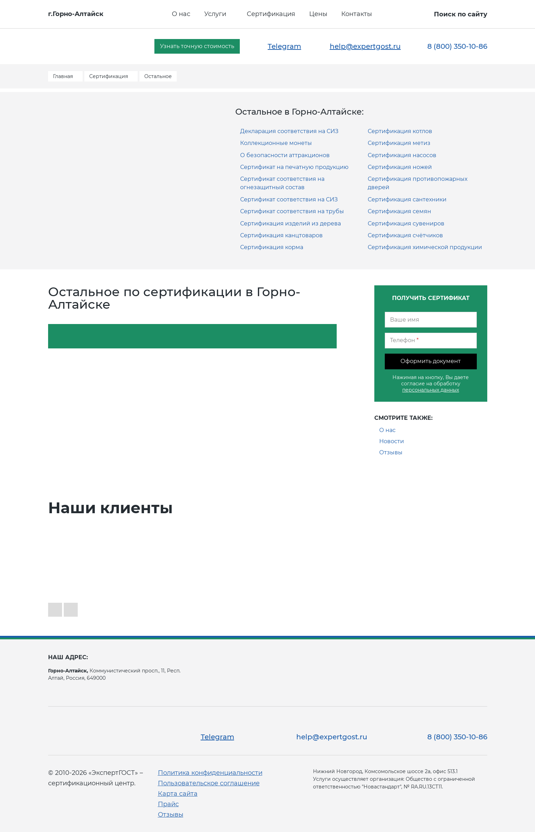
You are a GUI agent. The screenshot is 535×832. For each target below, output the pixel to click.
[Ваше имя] (431, 320)
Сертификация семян (399, 211)
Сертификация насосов (402, 155)
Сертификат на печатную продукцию (294, 167)
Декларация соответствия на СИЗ (289, 131)
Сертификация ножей (400, 167)
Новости (391, 441)
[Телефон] (431, 340)
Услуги (215, 14)
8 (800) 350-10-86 (457, 46)
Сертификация (271, 14)
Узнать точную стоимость (197, 46)
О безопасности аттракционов (285, 155)
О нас (181, 14)
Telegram (284, 46)
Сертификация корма (271, 247)
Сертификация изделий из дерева (290, 223)
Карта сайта (178, 794)
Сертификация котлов (400, 131)
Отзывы (391, 452)
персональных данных (430, 390)
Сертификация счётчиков (405, 235)
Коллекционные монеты (276, 143)
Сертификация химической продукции (425, 247)
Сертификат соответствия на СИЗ (289, 199)
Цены (318, 14)
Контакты (356, 14)
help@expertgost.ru (365, 46)
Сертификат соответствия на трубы (292, 211)
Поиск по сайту (460, 14)
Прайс (168, 804)
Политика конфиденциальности (210, 773)
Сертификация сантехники (407, 199)
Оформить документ (430, 361)
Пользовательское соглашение (209, 783)
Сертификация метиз (399, 143)
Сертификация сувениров (406, 223)
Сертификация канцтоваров (281, 235)
